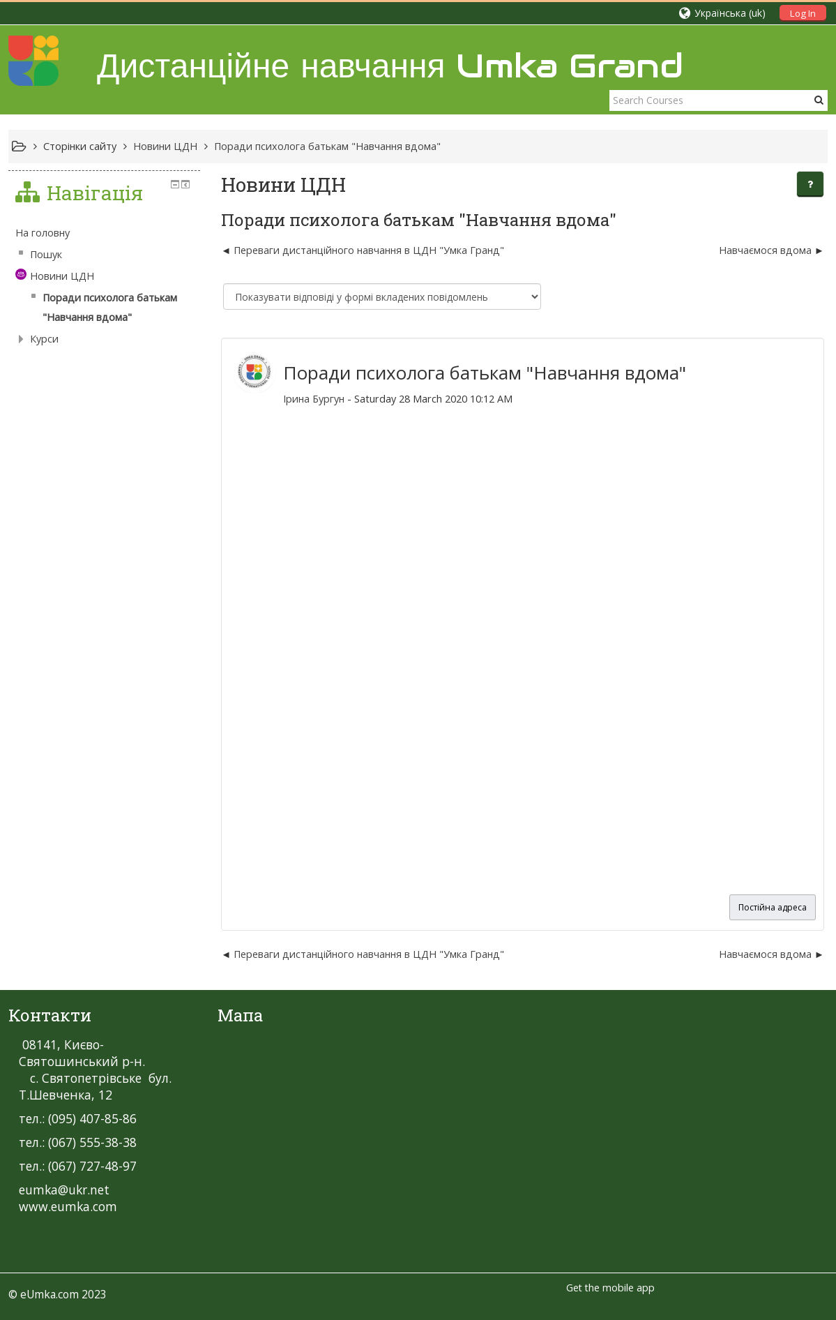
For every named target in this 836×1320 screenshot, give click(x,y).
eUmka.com (49, 1294)
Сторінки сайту (79, 146)
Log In (803, 13)
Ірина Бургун (313, 398)
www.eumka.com (68, 1206)
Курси (44, 338)
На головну (42, 232)
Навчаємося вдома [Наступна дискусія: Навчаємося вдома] (765, 250)
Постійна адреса (772, 907)
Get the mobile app (610, 1287)
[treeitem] (104, 233)
